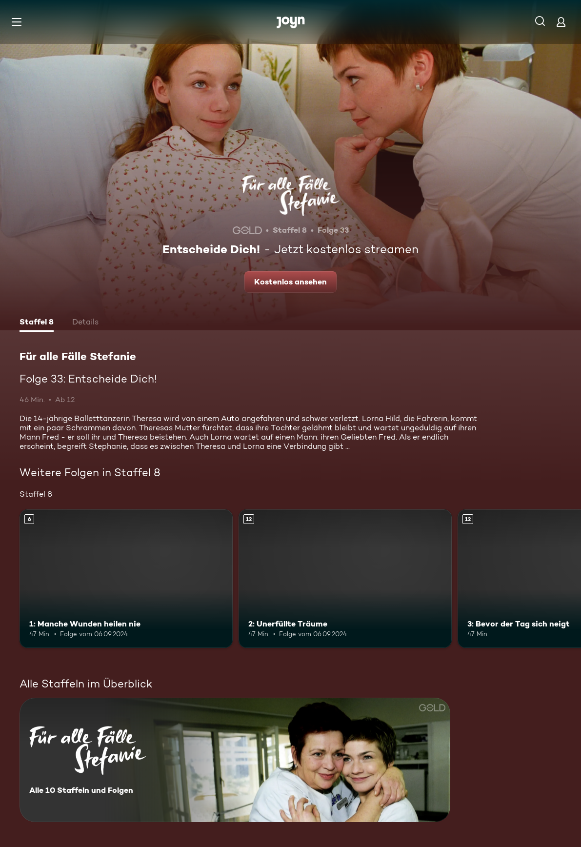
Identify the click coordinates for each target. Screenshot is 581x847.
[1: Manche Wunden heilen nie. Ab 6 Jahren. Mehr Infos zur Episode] (126, 578)
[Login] (561, 21)
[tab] (37, 323)
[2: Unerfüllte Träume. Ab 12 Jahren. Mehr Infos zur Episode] (345, 578)
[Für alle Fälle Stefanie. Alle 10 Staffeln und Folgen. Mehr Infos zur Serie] (235, 760)
